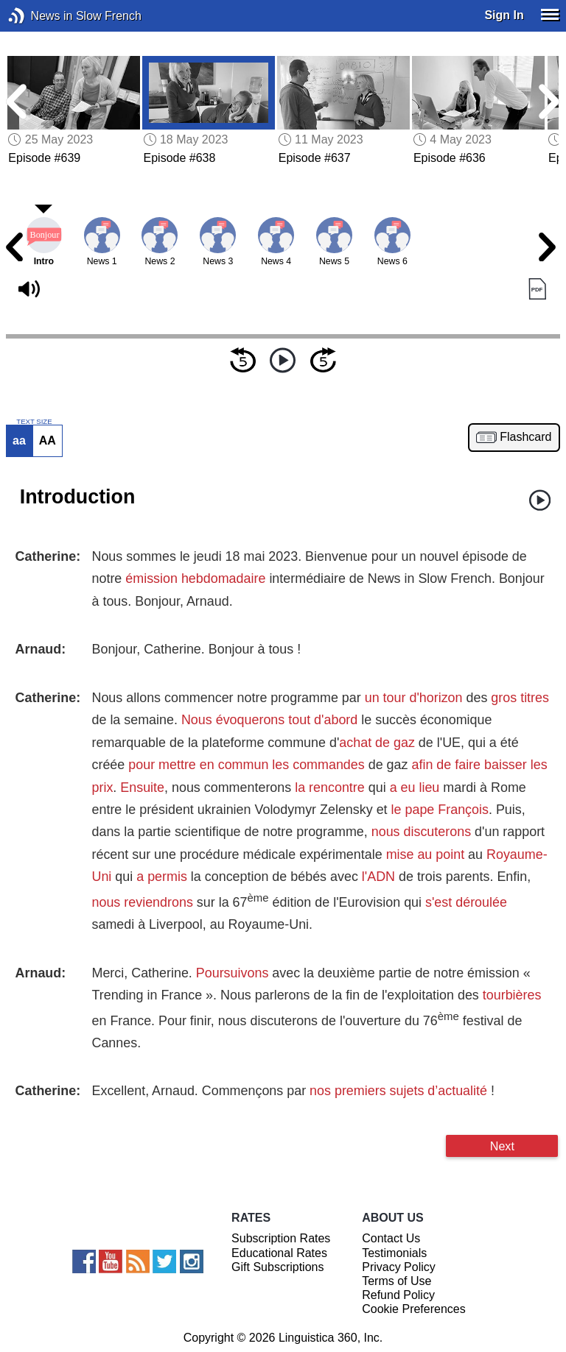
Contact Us (391, 1238)
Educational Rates (279, 1253)
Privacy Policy (399, 1267)
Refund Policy (398, 1295)
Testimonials (394, 1253)
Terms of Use (396, 1281)
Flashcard (525, 437)
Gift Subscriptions (277, 1267)
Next (502, 1146)
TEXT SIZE (34, 421)
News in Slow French (38, 16)
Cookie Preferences (414, 1309)
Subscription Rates (280, 1238)
